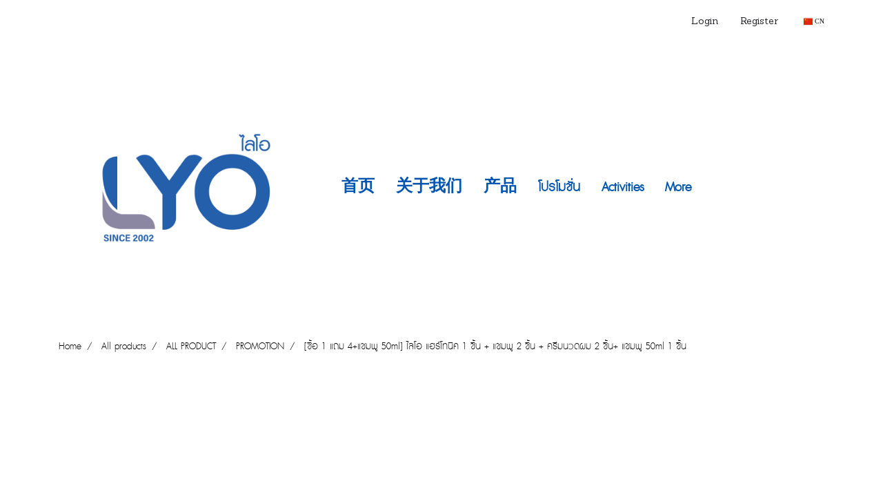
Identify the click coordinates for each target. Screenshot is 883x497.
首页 (358, 187)
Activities (623, 187)
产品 (500, 187)
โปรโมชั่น (559, 187)
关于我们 (429, 187)
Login (704, 22)
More (678, 187)
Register (759, 22)
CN (814, 21)
